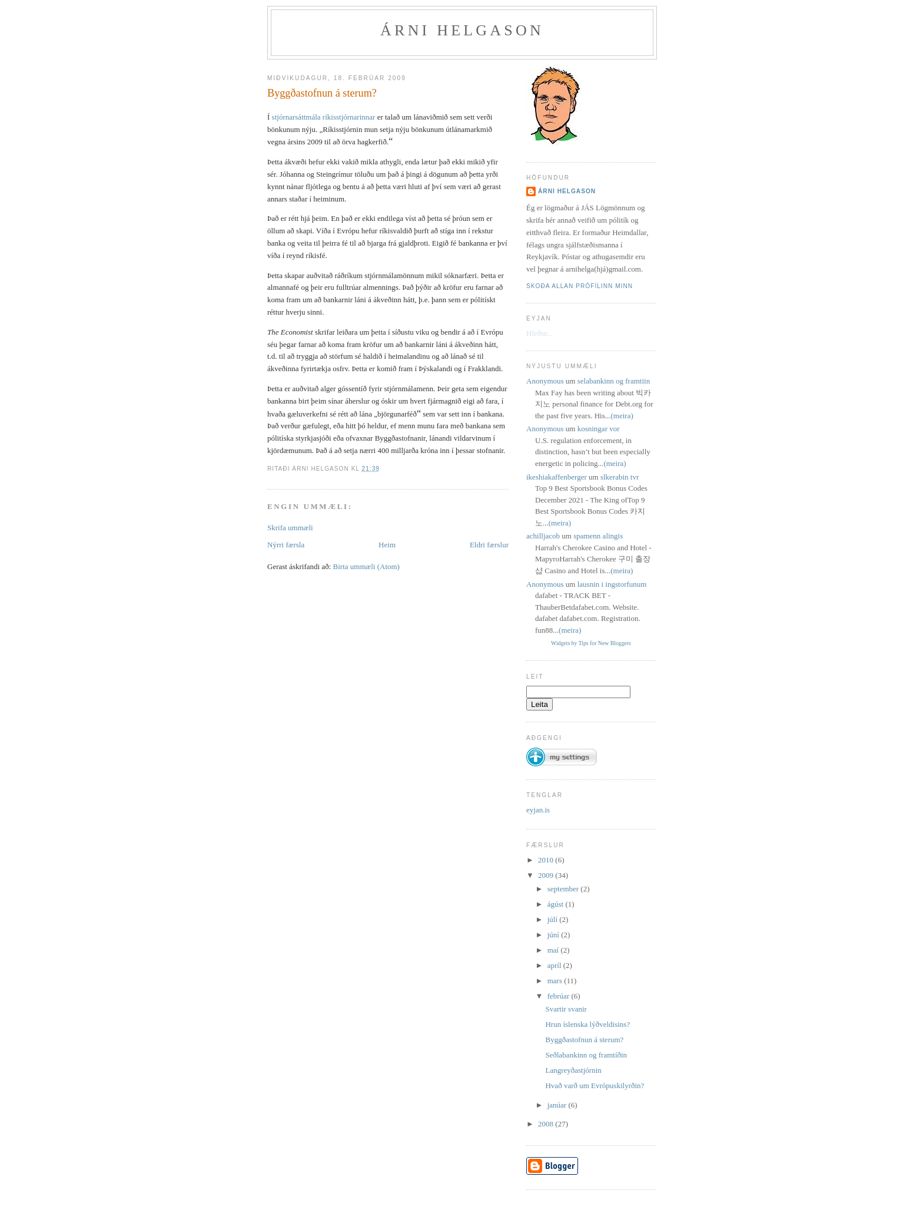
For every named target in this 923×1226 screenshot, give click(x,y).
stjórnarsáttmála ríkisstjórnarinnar (324, 117)
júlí (553, 919)
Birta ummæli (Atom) (366, 566)
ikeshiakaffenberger (556, 476)
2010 (546, 859)
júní (554, 934)
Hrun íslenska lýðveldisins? (587, 1024)
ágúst (556, 904)
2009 (546, 875)
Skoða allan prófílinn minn (579, 286)
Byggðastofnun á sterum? (322, 93)
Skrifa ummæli (290, 527)
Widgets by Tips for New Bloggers (591, 643)
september (564, 888)
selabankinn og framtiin (613, 380)
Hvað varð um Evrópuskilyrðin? (594, 1085)
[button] (561, 752)
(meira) (622, 415)
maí (554, 950)
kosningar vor (598, 428)
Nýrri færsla (285, 544)
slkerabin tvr (619, 476)
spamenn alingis (598, 535)
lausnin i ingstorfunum (612, 584)
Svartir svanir (565, 1008)
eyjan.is (538, 809)
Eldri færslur (489, 544)
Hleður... (539, 333)
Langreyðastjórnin (573, 1070)
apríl (555, 965)
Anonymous (545, 380)
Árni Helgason (462, 30)
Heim (387, 544)
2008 (546, 1123)
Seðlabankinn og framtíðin (586, 1054)
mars (556, 980)
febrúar (559, 996)
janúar (558, 1105)
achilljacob (543, 535)
